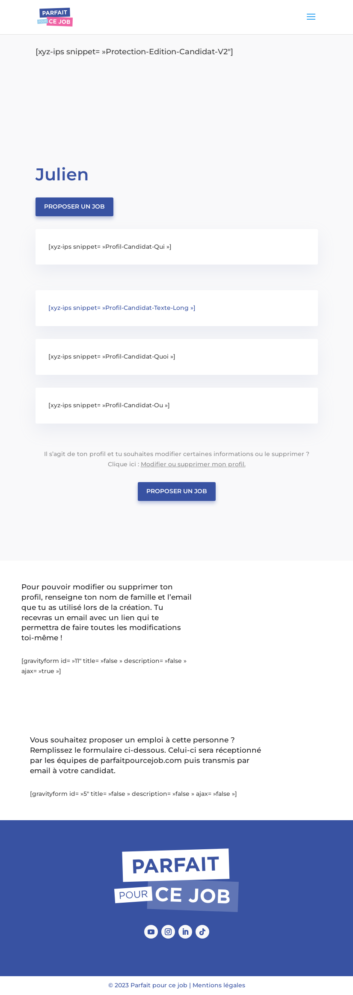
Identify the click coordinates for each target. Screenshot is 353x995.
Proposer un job (74, 206)
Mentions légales (219, 985)
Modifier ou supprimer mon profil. (193, 464)
